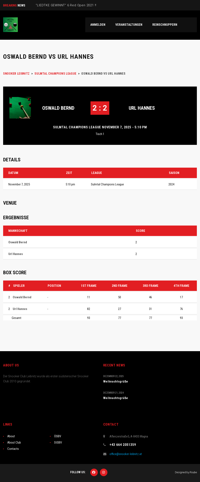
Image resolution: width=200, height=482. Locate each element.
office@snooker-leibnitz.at (126, 454)
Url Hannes (142, 108)
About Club (14, 442)
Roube (193, 472)
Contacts (13, 449)
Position (54, 286)
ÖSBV (57, 436)
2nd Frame (119, 286)
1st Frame (89, 286)
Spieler (19, 286)
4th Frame (181, 286)
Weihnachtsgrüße (115, 381)
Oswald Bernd (58, 108)
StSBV (58, 442)
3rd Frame (150, 286)
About (11, 436)
